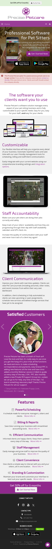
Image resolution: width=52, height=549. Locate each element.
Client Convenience (27, 460)
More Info (29, 416)
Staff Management (28, 447)
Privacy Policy (29, 542)
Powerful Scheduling (27, 409)
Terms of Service (16, 542)
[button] (4, 356)
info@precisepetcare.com (28, 521)
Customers (26, 314)
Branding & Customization (28, 472)
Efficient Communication (28, 434)
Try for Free (35, 3)
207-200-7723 (27, 518)
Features (26, 401)
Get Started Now (38, 53)
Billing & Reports (27, 422)
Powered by (29, 544)
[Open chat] (47, 544)
